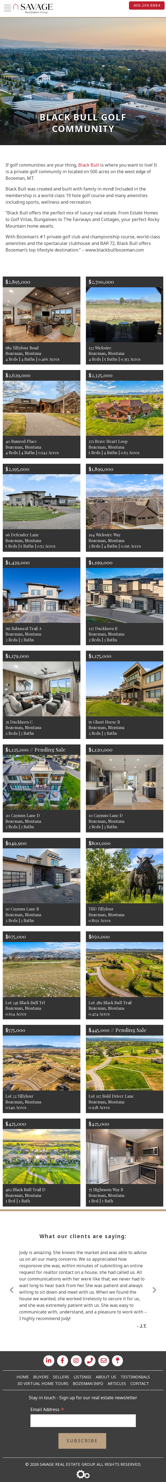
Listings (82, 1376)
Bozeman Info (88, 1383)
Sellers (61, 1376)
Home (22, 1376)
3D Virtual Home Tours (42, 1383)
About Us (106, 1376)
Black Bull (88, 165)
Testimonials (135, 1376)
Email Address (47, 1409)
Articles (117, 1383)
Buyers (41, 1376)
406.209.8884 (146, 5)
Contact (139, 1383)
